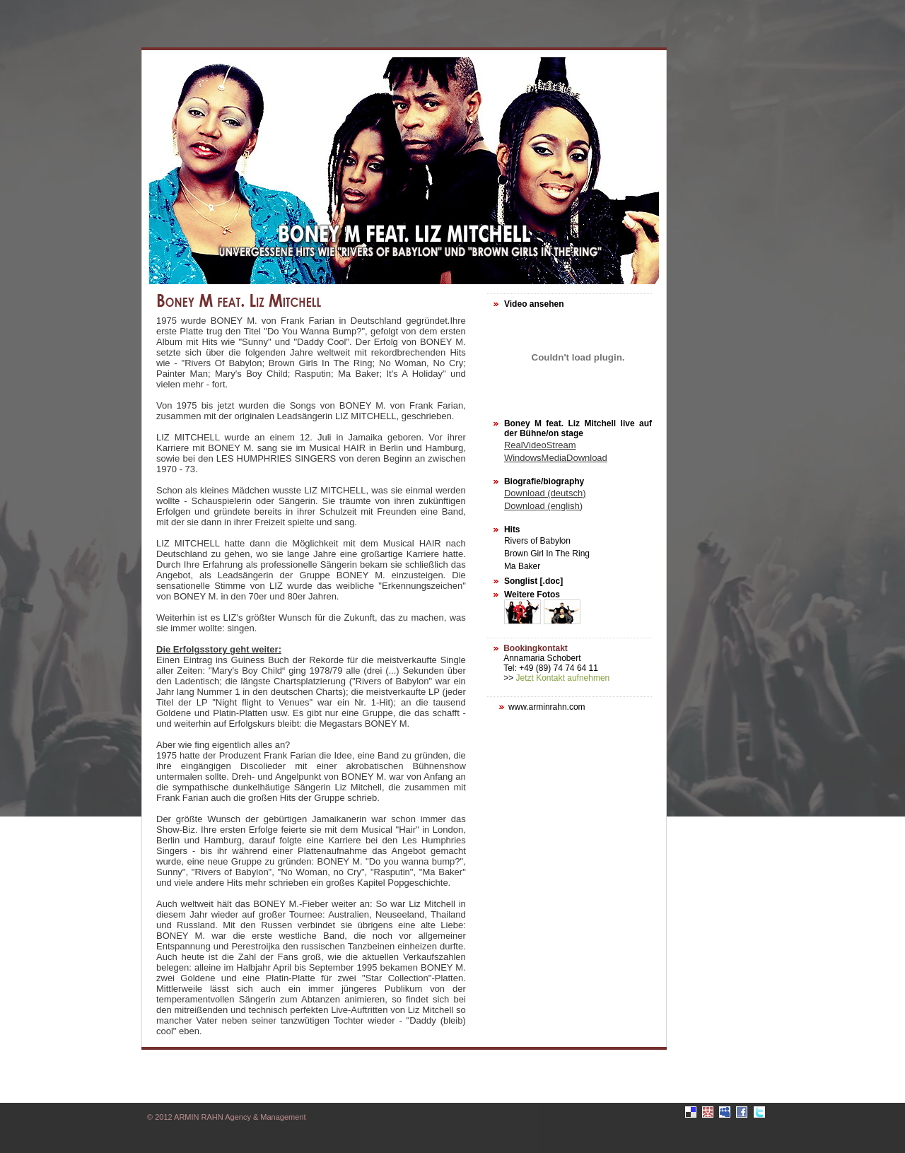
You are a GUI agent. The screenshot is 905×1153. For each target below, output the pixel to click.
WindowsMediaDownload (555, 457)
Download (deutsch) (545, 493)
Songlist (520, 581)
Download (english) (543, 506)
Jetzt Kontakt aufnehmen (563, 678)
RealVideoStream (540, 445)
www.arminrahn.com (546, 707)
